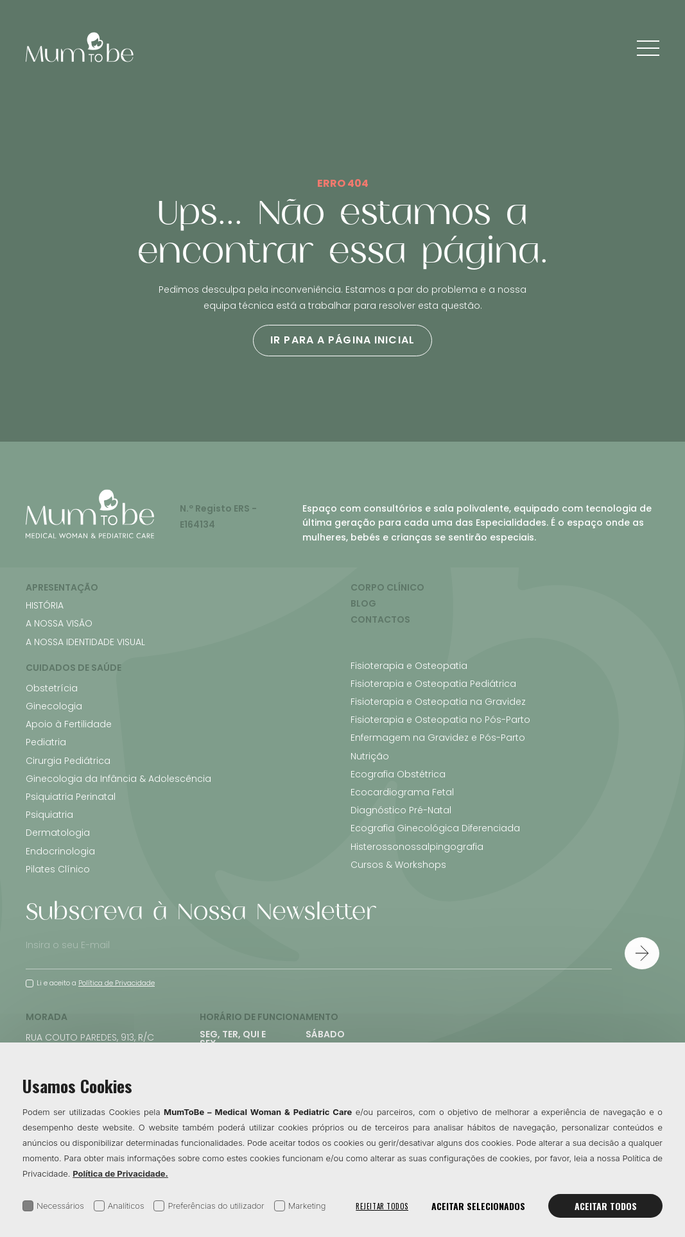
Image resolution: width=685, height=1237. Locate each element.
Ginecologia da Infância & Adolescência (118, 778)
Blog (363, 603)
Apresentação (62, 587)
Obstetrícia (52, 688)
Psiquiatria (49, 814)
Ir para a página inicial (342, 340)
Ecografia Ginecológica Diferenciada (435, 828)
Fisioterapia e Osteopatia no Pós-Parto (440, 719)
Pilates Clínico (58, 869)
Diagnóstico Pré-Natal (401, 810)
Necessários (53, 1205)
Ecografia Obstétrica (398, 774)
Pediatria (46, 742)
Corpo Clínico (387, 587)
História (45, 605)
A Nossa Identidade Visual (85, 642)
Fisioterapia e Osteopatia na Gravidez (438, 701)
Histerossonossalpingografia (417, 846)
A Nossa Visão (59, 623)
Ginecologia (54, 706)
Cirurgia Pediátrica (68, 760)
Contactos (380, 619)
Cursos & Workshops (398, 864)
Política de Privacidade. (120, 1173)
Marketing (300, 1205)
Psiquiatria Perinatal (71, 796)
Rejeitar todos (382, 1206)
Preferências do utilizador (208, 1205)
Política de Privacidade (116, 983)
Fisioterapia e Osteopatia (409, 665)
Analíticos (119, 1205)
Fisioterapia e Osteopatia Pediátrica (433, 683)
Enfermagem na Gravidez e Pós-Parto (438, 737)
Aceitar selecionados (478, 1206)
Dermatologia (58, 832)
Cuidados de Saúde (73, 667)
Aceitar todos (606, 1206)
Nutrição (370, 756)
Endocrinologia (60, 851)
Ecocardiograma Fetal (402, 792)
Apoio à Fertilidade (69, 724)
